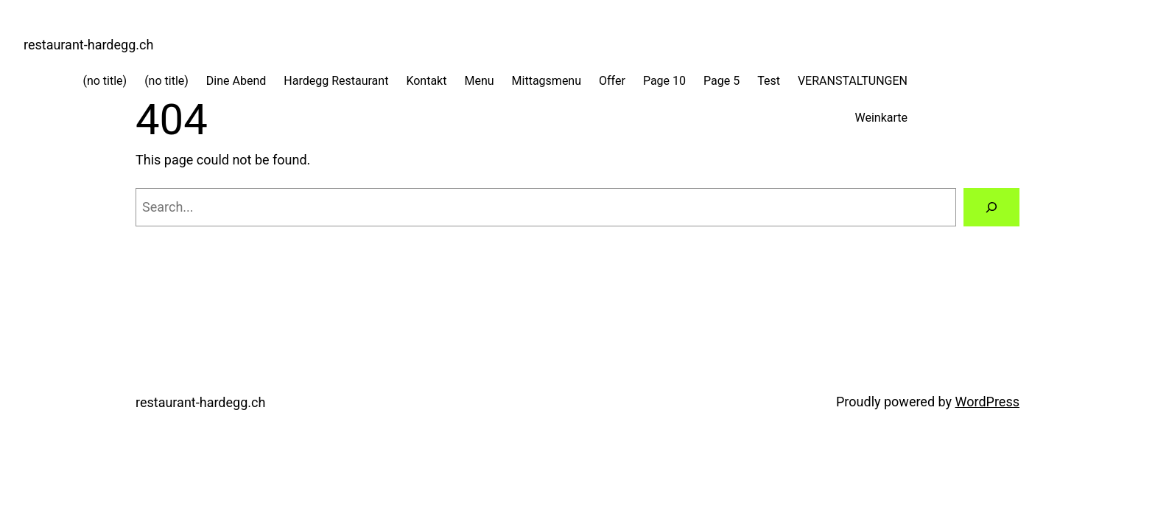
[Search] (991, 207)
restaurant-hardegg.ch (88, 44)
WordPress (987, 401)
